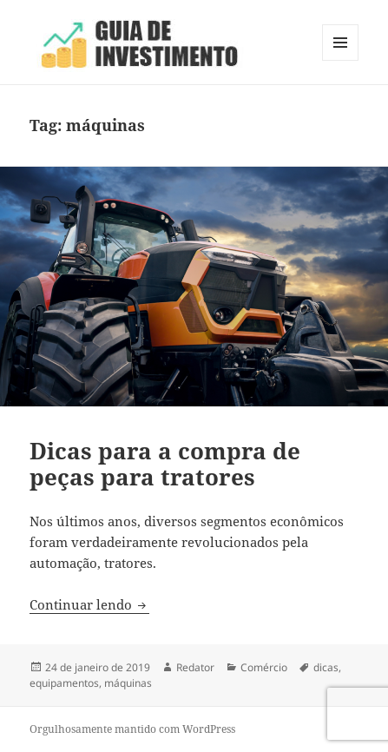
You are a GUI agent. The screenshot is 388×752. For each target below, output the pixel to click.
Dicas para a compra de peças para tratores (165, 463)
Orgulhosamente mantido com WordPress (132, 729)
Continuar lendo (89, 604)
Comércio (263, 667)
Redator (195, 667)
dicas (326, 667)
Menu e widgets (340, 60)
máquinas (128, 683)
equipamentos (64, 683)
